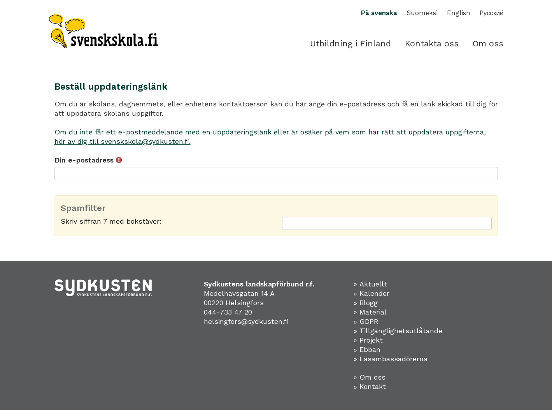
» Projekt (368, 340)
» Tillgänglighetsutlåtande (398, 331)
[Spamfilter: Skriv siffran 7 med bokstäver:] (387, 223)
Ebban (369, 349)
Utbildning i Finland (350, 43)
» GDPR (366, 321)
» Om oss (370, 377)
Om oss (488, 43)
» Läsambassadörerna (391, 359)
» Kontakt (370, 386)
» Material (370, 312)
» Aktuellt (370, 284)
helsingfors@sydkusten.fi (246, 321)
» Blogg (366, 303)
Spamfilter (83, 208)
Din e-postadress (88, 160)
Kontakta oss (432, 43)
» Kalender (371, 293)
